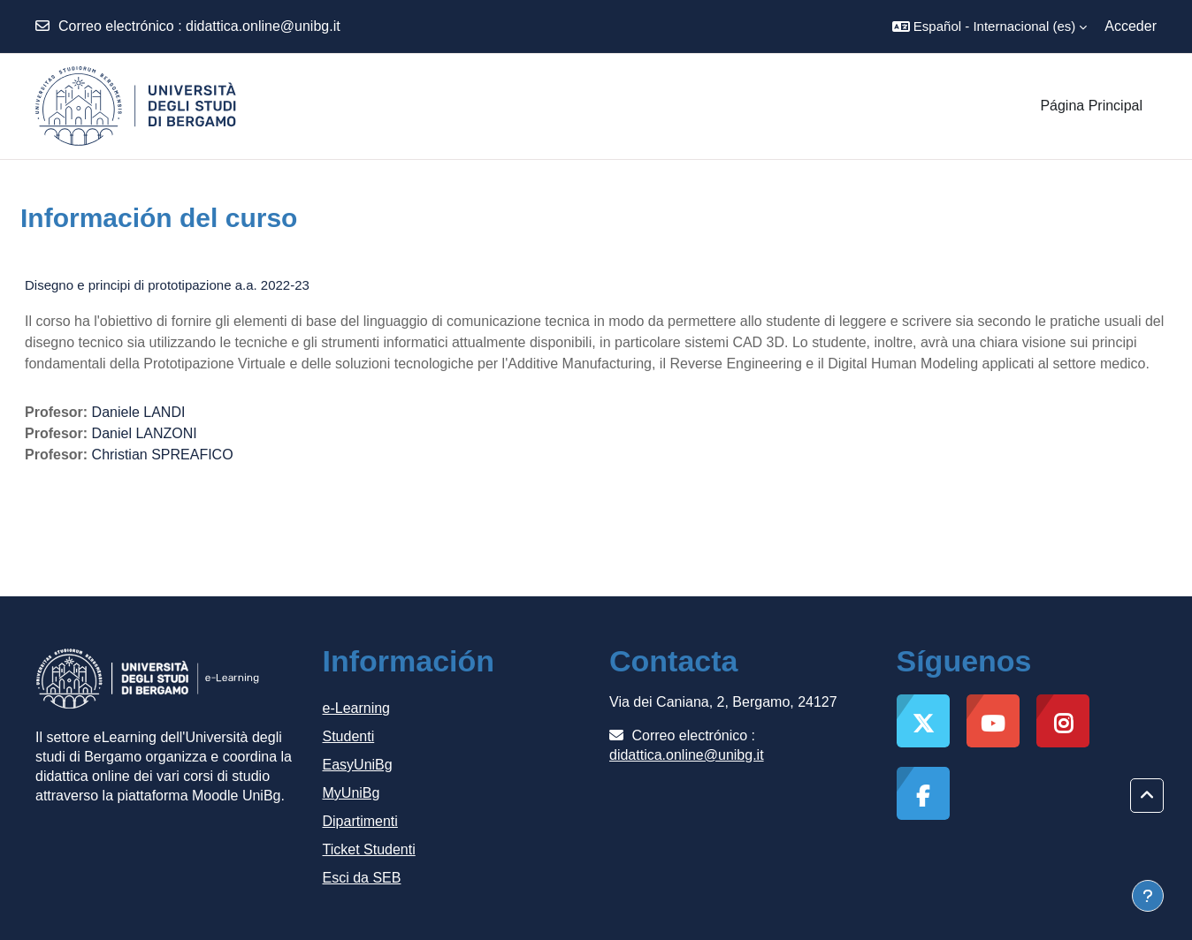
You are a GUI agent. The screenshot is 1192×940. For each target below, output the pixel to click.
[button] (989, 26)
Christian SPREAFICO (162, 454)
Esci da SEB (362, 877)
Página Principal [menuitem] (1091, 105)
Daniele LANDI (139, 412)
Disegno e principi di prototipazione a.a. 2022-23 (167, 284)
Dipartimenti (360, 821)
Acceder (1130, 26)
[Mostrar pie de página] (1148, 896)
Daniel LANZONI (144, 433)
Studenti (349, 736)
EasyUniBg (358, 764)
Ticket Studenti (369, 849)
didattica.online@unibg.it (263, 26)
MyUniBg (351, 792)
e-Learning (357, 708)
